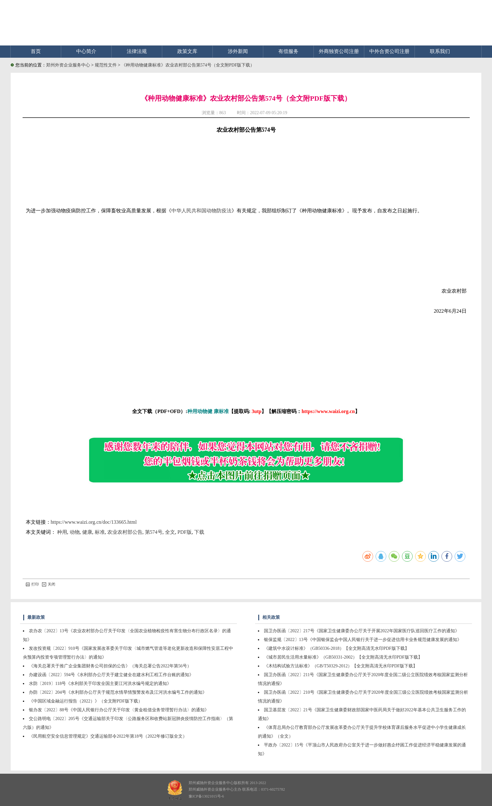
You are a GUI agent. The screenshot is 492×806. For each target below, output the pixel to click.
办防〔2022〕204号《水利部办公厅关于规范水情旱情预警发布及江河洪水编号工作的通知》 (118, 692)
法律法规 (137, 51)
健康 (87, 532)
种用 (62, 532)
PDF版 (185, 532)
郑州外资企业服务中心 (68, 65)
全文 (170, 532)
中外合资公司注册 (389, 51)
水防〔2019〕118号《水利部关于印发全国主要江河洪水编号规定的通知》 (100, 683)
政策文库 (187, 51)
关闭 (48, 584)
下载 (199, 532)
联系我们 (440, 51)
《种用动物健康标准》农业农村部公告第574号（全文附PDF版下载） (188, 65)
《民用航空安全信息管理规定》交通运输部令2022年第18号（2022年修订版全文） (108, 736)
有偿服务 (288, 51)
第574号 (154, 532)
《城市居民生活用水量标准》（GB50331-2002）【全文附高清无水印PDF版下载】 (343, 657)
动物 (75, 532)
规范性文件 (106, 65)
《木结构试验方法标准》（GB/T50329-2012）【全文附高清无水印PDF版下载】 (340, 666)
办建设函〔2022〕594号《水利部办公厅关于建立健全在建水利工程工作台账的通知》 (111, 674)
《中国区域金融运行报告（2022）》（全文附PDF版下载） (85, 701)
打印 (32, 584)
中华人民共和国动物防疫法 (201, 210)
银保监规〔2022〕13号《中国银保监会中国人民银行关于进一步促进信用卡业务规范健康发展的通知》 (363, 639)
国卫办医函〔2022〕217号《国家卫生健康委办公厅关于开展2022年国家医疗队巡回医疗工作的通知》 (361, 630)
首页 (36, 51)
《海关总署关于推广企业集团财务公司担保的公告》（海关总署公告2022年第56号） (110, 666)
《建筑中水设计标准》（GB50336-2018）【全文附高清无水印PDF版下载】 (336, 648)
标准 (100, 532)
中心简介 (86, 51)
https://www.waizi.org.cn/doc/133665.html (94, 522)
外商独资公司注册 (339, 51)
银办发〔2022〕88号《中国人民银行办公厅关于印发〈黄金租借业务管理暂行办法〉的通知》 (119, 710)
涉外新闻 (238, 51)
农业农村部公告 (124, 532)
